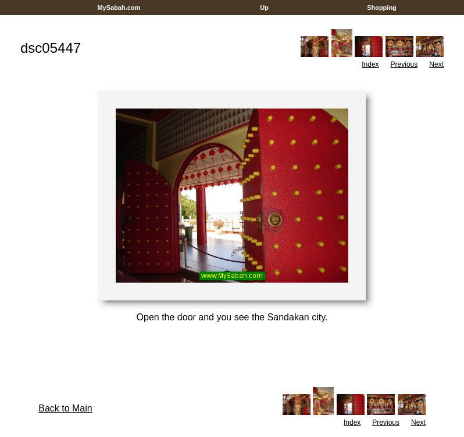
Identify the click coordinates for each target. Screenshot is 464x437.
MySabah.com (119, 7)
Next (436, 64)
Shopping (381, 7)
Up (264, 7)
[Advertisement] (232, 19)
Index (370, 64)
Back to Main (65, 408)
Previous (404, 64)
